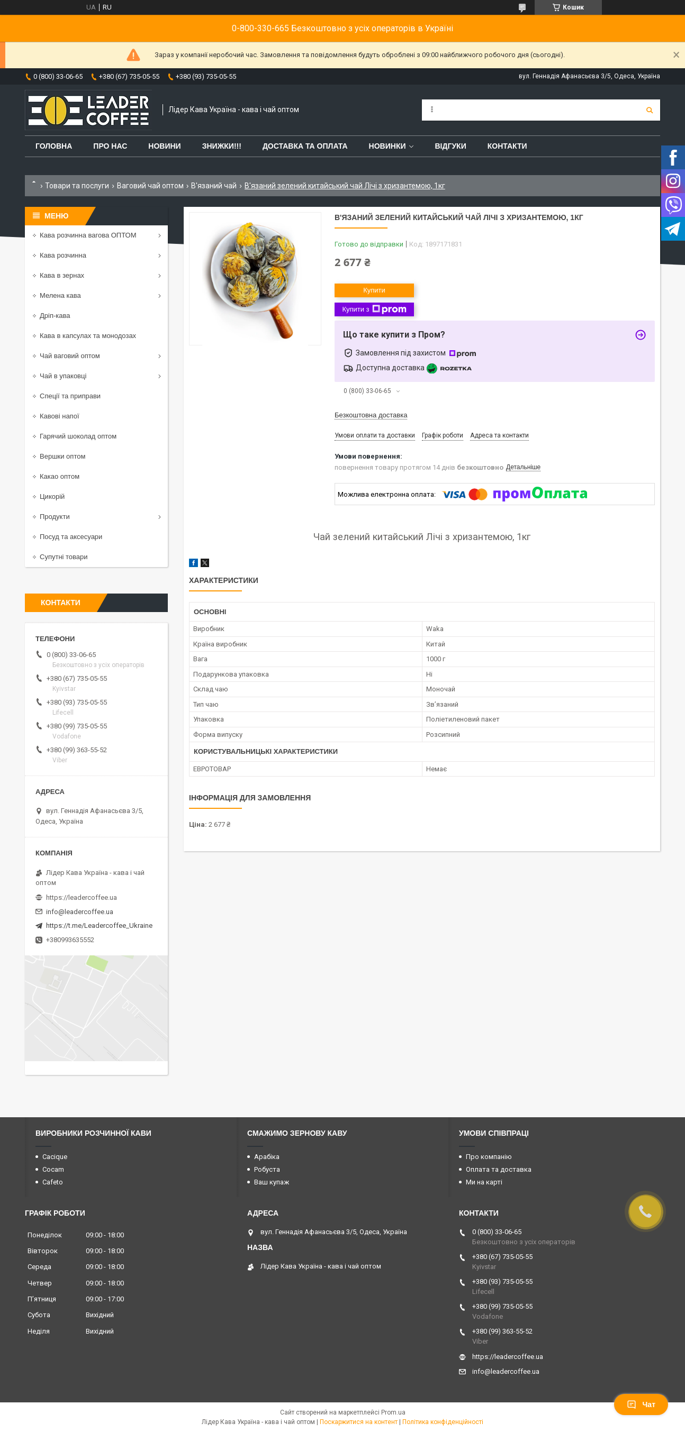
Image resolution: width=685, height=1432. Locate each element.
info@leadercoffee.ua (79, 912)
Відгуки (450, 146)
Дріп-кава (55, 316)
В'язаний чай (214, 185)
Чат (641, 1404)
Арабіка (267, 1157)
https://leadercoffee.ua (81, 897)
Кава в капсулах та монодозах (88, 336)
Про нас (110, 146)
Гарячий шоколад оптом (78, 436)
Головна (53, 146)
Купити (374, 290)
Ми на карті (484, 1182)
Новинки (387, 146)
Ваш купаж (271, 1182)
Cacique (54, 1157)
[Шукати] (649, 110)
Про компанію (489, 1157)
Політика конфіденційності (442, 1422)
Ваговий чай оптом (150, 185)
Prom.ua (393, 1412)
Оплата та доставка (498, 1169)
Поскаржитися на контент (359, 1422)
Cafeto (52, 1182)
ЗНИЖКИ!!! (221, 146)
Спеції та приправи (70, 396)
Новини (164, 146)
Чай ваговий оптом (70, 356)
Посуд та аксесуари (71, 537)
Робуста (267, 1169)
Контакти (507, 146)
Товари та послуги (77, 185)
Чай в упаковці (63, 376)
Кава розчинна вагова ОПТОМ (88, 235)
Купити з (374, 309)
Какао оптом (59, 476)
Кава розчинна (63, 255)
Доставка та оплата (305, 146)
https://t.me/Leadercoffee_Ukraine (99, 925)
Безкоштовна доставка (371, 415)
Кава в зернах (62, 275)
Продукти (55, 517)
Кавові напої (59, 416)
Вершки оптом (62, 456)
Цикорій (52, 496)
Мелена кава (60, 295)
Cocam (53, 1169)
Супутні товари (64, 557)
